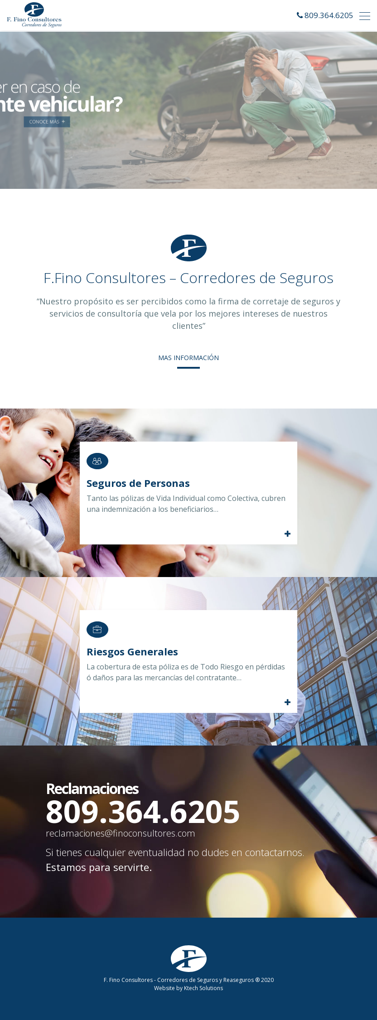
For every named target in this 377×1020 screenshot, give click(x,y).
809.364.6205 (328, 15)
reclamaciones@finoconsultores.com (120, 833)
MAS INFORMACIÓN (188, 357)
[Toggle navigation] (361, 15)
